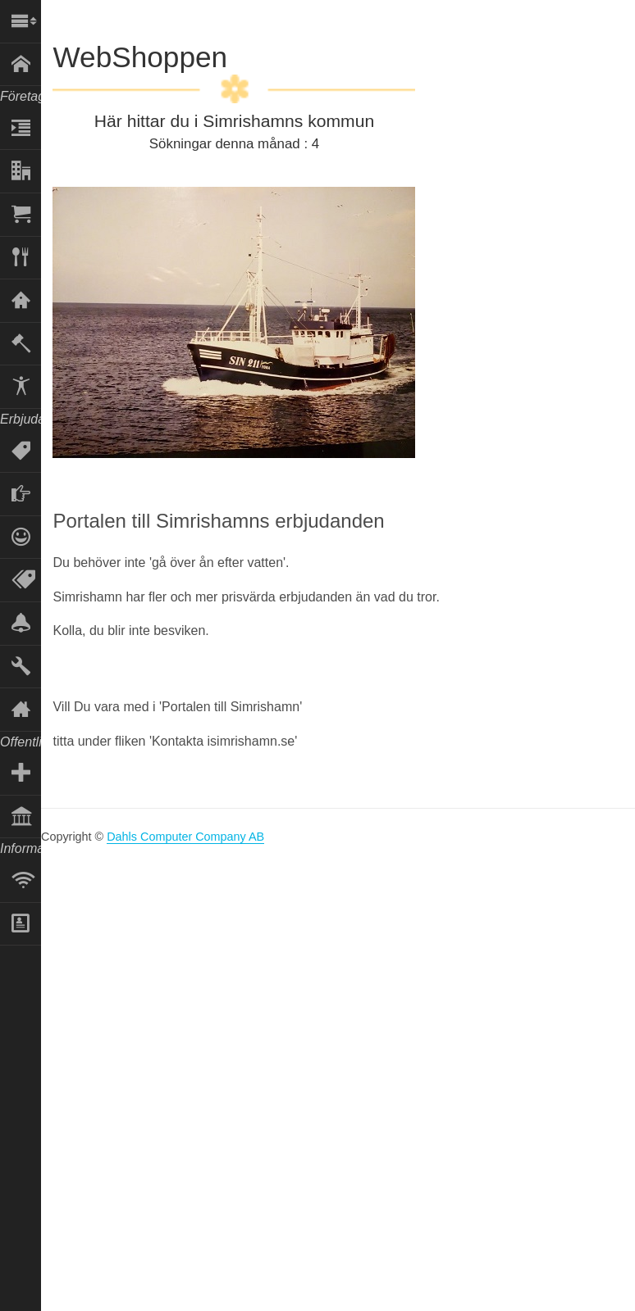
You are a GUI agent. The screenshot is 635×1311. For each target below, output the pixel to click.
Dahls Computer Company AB (185, 836)
